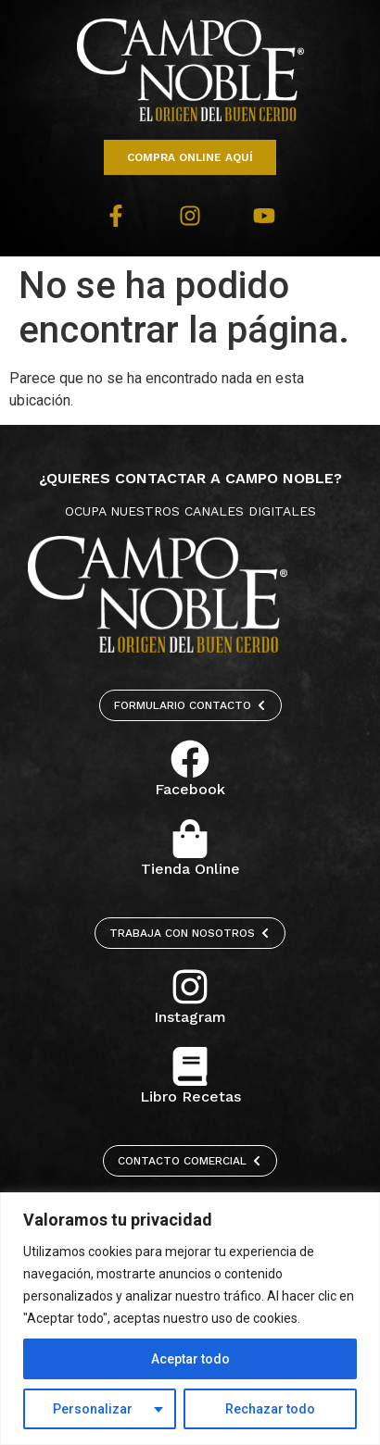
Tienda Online (190, 869)
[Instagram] (190, 986)
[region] (190, 1318)
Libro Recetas (190, 1096)
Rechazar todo (270, 1408)
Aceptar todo (190, 1359)
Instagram (190, 1017)
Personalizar (93, 1408)
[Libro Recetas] (190, 1066)
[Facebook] (190, 759)
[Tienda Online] (190, 838)
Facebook (190, 789)
